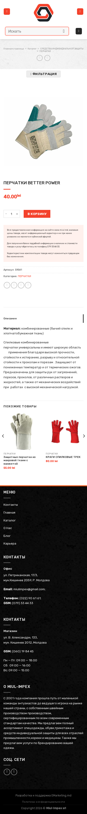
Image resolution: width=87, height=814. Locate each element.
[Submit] (63, 31)
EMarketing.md (61, 795)
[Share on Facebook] (14, 285)
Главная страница (13, 48)
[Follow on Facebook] (7, 772)
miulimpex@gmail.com (29, 589)
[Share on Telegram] (28, 285)
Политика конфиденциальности (43, 801)
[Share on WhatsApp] (7, 285)
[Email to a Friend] (21, 285)
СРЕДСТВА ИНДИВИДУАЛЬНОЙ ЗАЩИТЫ (62, 48)
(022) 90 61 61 (30, 598)
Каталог (32, 48)
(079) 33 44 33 (22, 603)
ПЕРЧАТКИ (45, 51)
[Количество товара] (11, 214)
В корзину (37, 214)
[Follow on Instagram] (14, 772)
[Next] (83, 445)
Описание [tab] (10, 318)
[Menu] (7, 11)
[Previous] (3, 445)
